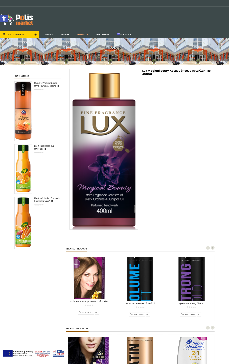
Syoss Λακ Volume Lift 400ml (140, 303)
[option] (37, 166)
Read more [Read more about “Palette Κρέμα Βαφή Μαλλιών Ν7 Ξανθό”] (87, 312)
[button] (4, 18)
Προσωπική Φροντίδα (93, 53)
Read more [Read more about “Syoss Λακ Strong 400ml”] (190, 314)
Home (77, 53)
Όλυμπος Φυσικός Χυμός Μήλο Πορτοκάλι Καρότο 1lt (46, 84)
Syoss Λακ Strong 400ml (191, 303)
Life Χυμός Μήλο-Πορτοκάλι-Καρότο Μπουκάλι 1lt (47, 200)
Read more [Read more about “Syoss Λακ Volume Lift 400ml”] (139, 314)
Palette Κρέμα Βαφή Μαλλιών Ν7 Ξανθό (88, 301)
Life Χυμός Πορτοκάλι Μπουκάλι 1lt (44, 147)
